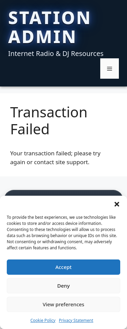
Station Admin (50, 26)
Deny (63, 285)
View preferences (63, 304)
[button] (116, 204)
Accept (63, 267)
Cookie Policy (43, 320)
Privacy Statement (76, 320)
